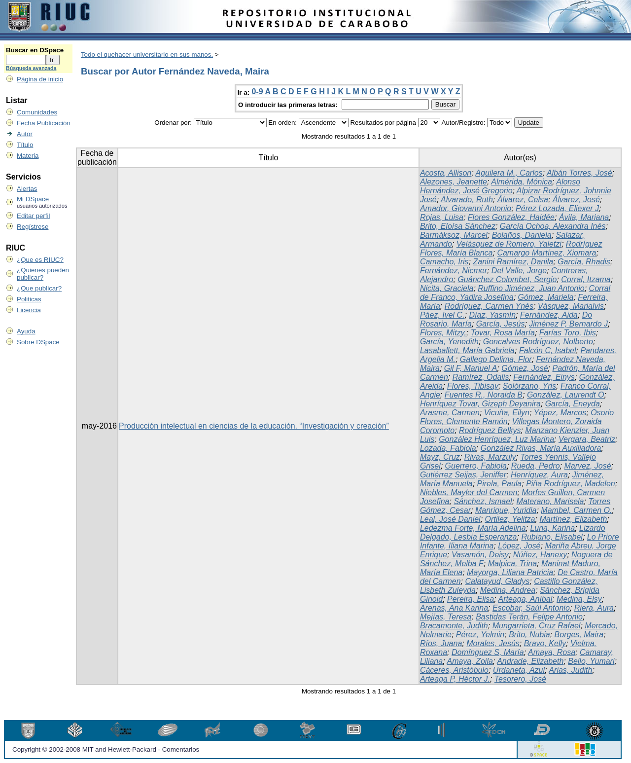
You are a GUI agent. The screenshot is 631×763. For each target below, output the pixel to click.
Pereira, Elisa (470, 599)
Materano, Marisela (550, 501)
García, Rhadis (584, 261)
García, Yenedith (449, 341)
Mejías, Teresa (445, 617)
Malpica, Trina (512, 563)
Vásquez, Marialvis (571, 306)
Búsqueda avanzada (31, 68)
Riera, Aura (594, 608)
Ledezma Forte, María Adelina (473, 528)
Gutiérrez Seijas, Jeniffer (463, 475)
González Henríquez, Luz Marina (496, 439)
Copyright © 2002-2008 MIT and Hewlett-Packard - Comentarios (105, 749)
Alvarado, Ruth (467, 199)
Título (25, 144)
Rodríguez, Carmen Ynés (489, 306)
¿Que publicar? (39, 288)
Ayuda (26, 331)
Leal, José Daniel (450, 519)
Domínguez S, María (488, 652)
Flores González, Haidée (511, 217)
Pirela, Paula (499, 483)
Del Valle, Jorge (519, 270)
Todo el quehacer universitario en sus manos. (147, 54)
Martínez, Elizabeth (573, 519)
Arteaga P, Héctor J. (455, 679)
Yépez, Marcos (560, 412)
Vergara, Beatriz (587, 439)
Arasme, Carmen (450, 412)
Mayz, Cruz (440, 457)
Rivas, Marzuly (490, 457)
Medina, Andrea (507, 590)
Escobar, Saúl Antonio (531, 608)
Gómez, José (524, 368)
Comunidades (37, 112)
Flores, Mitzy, (443, 332)
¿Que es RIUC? (40, 259)
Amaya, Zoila (469, 661)
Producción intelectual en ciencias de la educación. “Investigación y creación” (254, 426)
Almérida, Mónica (521, 182)
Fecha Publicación (43, 123)
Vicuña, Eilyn (506, 412)
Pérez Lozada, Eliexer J (557, 208)
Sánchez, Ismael (483, 501)
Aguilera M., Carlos (509, 173)
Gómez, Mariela (546, 297)
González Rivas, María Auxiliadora (541, 448)
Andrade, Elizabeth (530, 661)
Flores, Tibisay (472, 386)
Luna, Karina (552, 528)
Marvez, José (587, 466)
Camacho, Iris (444, 261)
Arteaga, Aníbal (525, 599)
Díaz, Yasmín (492, 315)
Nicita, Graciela (446, 288)
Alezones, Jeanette (453, 182)
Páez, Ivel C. (442, 315)
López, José (519, 546)
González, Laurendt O (565, 395)
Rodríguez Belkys (490, 430)
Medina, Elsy (579, 599)
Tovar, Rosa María (503, 332)
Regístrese (32, 226)
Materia (27, 155)
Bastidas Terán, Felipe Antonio (529, 617)
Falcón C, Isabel (547, 350)
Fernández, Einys (544, 377)
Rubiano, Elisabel (552, 537)
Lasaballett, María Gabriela (467, 350)
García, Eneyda (572, 404)
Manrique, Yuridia (506, 510)
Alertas (27, 188)
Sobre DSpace (38, 342)
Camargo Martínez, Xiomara (546, 253)
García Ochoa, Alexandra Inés (553, 226)
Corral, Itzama (585, 279)
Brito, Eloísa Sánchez (457, 226)
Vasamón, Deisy (480, 554)
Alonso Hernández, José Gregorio (500, 186)
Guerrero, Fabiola (476, 466)
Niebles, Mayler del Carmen (468, 492)
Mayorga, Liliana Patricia (510, 572)
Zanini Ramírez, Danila (513, 261)
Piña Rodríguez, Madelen (570, 483)
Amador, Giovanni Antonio (465, 208)
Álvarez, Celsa (522, 199)
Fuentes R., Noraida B (484, 395)
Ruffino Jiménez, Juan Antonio (531, 288)
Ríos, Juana (441, 643)
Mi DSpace (33, 199)
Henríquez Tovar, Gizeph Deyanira (480, 404)
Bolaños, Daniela (522, 235)
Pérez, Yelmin (480, 634)
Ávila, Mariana (584, 217)
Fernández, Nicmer (453, 270)
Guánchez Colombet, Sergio (507, 279)
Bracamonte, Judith (454, 625)
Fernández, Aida (549, 315)
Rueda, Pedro (535, 466)
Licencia (29, 310)
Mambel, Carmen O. (576, 510)
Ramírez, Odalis (481, 377)
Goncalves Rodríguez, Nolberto (538, 341)
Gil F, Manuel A (470, 368)
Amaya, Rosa (551, 652)
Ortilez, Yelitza (510, 519)
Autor (25, 134)
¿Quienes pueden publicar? (43, 273)
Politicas (29, 299)
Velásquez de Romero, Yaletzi (508, 244)
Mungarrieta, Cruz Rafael (536, 625)
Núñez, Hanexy (540, 554)
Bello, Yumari (591, 661)
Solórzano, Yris (529, 386)
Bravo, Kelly (545, 643)
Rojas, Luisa (441, 217)
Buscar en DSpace (35, 50)
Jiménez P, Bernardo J (568, 324)
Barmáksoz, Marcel (454, 235)
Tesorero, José (520, 679)
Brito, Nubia (529, 634)
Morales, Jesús (493, 643)
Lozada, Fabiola (448, 448)
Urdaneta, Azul (519, 670)
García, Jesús (500, 324)
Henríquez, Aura (539, 475)
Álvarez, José (576, 199)
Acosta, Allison (445, 173)
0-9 (257, 91)
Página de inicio (40, 79)
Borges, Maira (579, 634)
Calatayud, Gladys (497, 581)
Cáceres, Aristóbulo (454, 670)
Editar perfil (33, 215)
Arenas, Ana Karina (454, 608)
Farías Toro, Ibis (567, 332)
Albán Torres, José (579, 173)
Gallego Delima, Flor (496, 359)
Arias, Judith (570, 670)
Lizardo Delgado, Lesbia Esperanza (512, 532)
